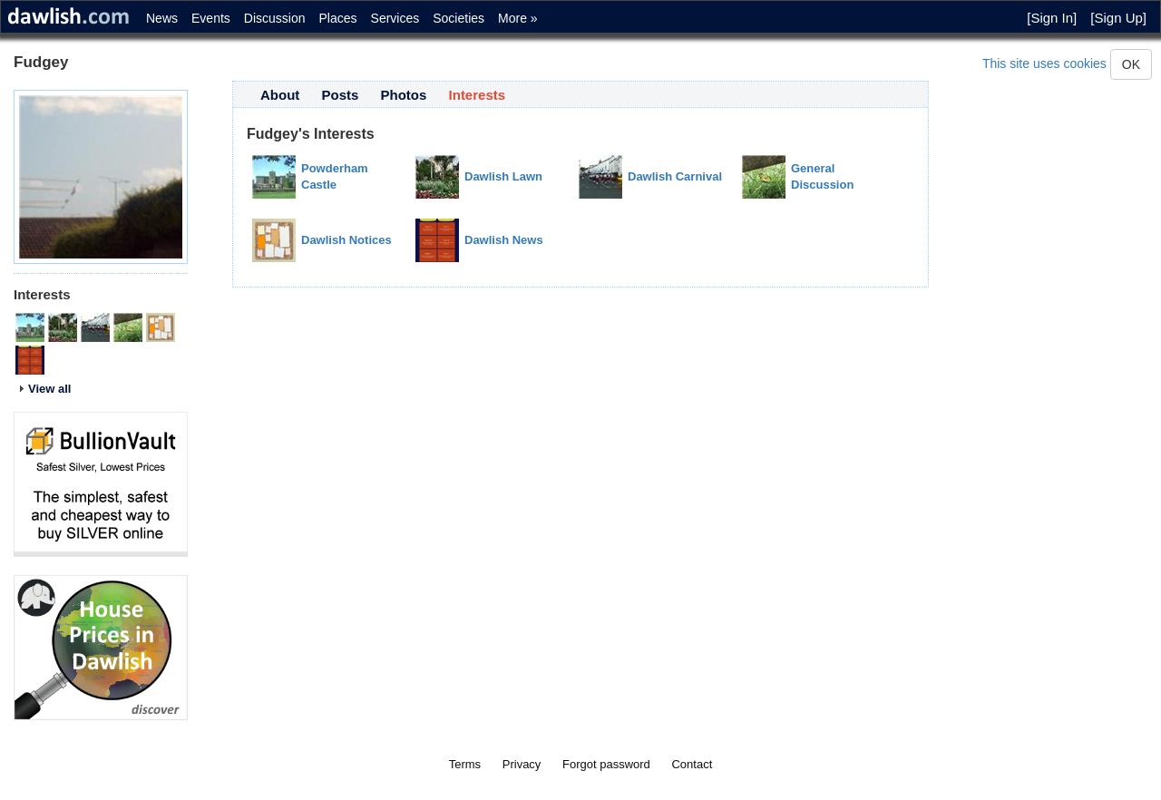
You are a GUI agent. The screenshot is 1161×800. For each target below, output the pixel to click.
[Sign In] (1052, 17)
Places (338, 18)
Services (395, 18)
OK (1131, 64)
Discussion (275, 18)
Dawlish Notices (346, 240)
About (279, 94)
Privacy (521, 764)
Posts (340, 94)
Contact (691, 764)
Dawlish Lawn (503, 176)
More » (518, 18)
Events (210, 18)
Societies (458, 18)
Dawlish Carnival (675, 176)
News (162, 18)
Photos (404, 94)
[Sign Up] (1118, 17)
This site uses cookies (1044, 63)
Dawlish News (503, 240)
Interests (477, 94)
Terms (465, 764)
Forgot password (606, 764)
